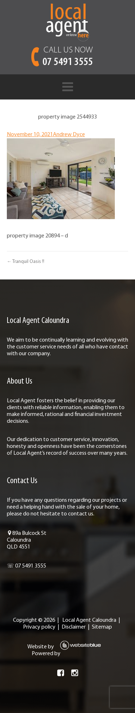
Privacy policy (39, 627)
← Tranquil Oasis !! (25, 261)
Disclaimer (74, 627)
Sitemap (102, 627)
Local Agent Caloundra (89, 620)
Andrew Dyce (69, 135)
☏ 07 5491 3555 (26, 566)
